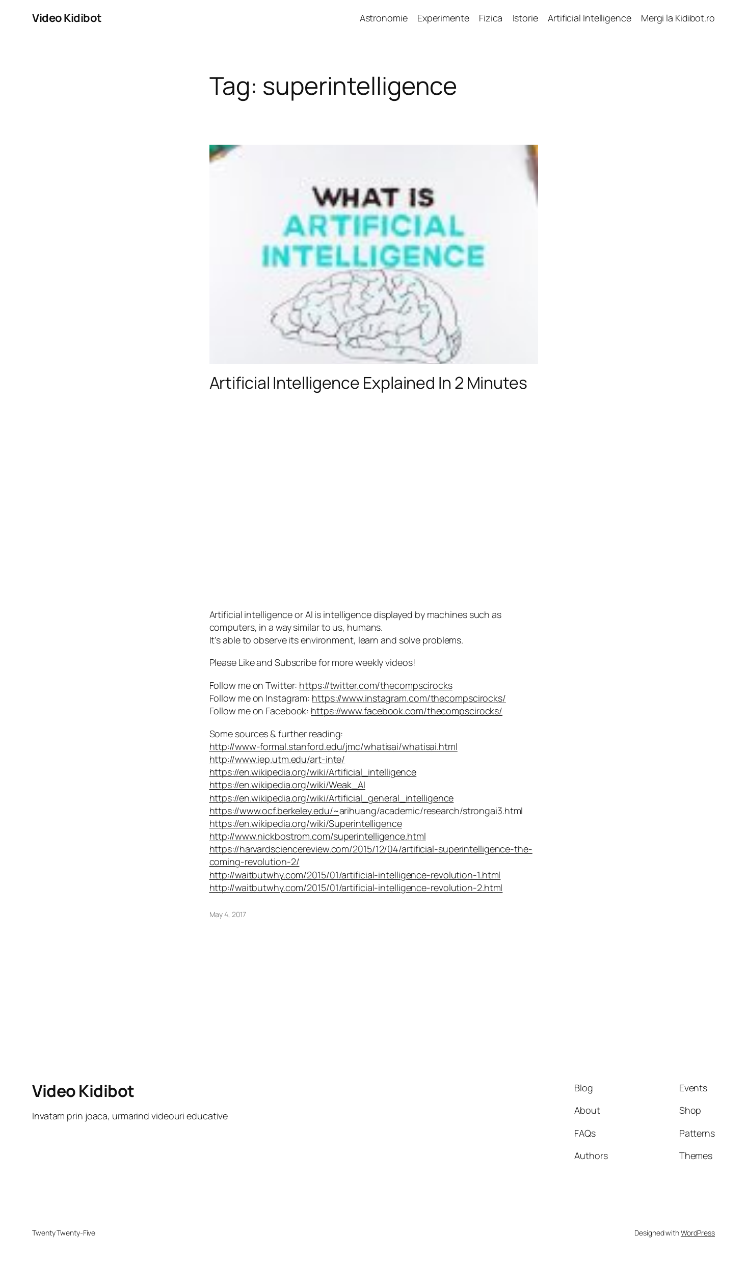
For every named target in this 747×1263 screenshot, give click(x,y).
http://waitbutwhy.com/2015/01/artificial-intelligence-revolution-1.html (355, 875)
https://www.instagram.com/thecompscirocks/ (409, 698)
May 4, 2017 (227, 914)
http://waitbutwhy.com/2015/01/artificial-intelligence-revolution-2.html (356, 887)
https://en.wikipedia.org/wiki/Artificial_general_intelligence (331, 798)
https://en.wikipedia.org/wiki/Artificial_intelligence (313, 772)
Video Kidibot (67, 17)
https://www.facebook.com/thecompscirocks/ (406, 711)
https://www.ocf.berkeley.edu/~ (274, 810)
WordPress (698, 1233)
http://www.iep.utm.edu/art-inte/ (277, 759)
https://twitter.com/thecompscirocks (375, 685)
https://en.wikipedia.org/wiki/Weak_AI (287, 784)
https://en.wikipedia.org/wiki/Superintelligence (305, 823)
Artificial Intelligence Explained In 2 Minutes (368, 382)
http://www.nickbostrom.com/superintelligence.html (317, 836)
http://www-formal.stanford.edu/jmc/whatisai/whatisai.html (333, 746)
